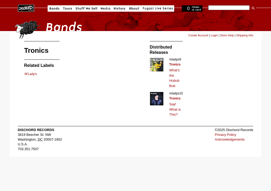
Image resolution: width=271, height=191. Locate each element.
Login (214, 35)
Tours (67, 8)
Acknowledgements (230, 139)
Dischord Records (26, 8)
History (119, 8)
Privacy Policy (225, 135)
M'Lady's (31, 74)
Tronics (175, 64)
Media (105, 8)
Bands (54, 8)
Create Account (198, 35)
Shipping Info (244, 35)
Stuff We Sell (86, 8)
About (134, 8)
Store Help (227, 35)
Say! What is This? (175, 109)
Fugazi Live (157, 8)
